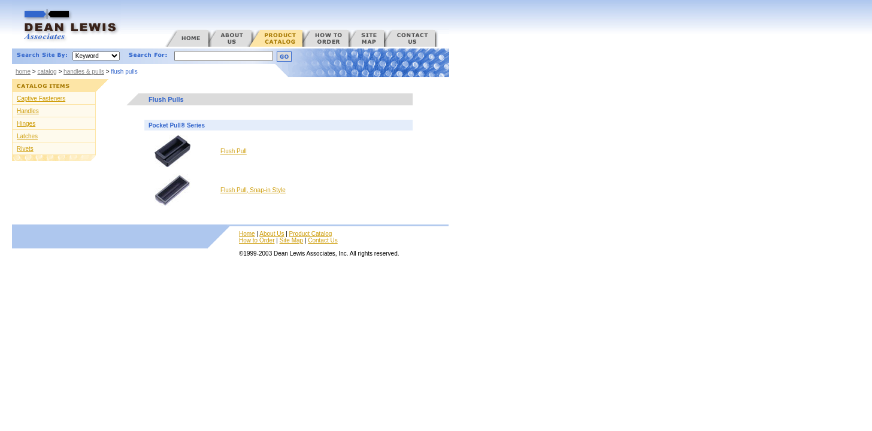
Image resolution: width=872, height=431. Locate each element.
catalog (46, 71)
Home (247, 233)
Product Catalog (310, 233)
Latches (27, 136)
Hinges (26, 123)
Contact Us (322, 240)
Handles (28, 111)
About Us (271, 233)
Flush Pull (233, 151)
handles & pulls (83, 71)
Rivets (25, 148)
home (23, 71)
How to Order (256, 240)
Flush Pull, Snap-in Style (253, 190)
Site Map (291, 240)
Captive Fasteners (41, 98)
